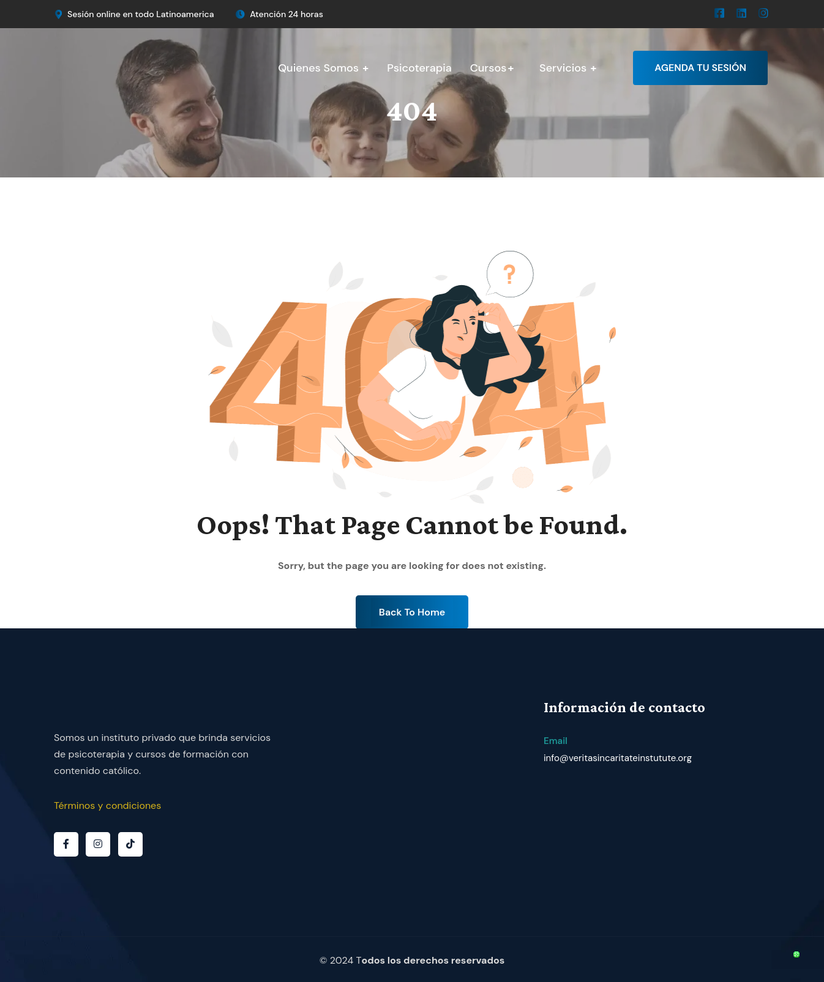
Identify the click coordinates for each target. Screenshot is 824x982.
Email (555, 741)
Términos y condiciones (107, 805)
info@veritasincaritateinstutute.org (618, 758)
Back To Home (412, 612)
